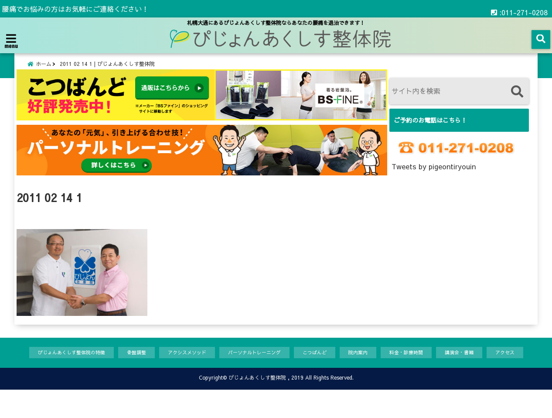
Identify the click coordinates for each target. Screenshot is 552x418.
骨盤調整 (130, 363)
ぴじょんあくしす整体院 (257, 405)
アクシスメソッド (185, 363)
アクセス (28, 380)
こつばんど (328, 363)
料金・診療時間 (429, 363)
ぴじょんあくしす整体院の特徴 (57, 363)
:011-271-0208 (519, 9)
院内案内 (376, 363)
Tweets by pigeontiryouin (434, 176)
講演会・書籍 (487, 363)
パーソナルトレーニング (261, 363)
